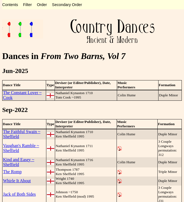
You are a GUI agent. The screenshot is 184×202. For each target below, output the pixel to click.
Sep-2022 (15, 109)
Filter (27, 4)
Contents (10, 4)
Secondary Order (67, 4)
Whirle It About (17, 180)
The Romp (12, 171)
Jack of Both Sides (19, 194)
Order (42, 4)
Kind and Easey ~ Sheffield (18, 162)
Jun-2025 (15, 70)
